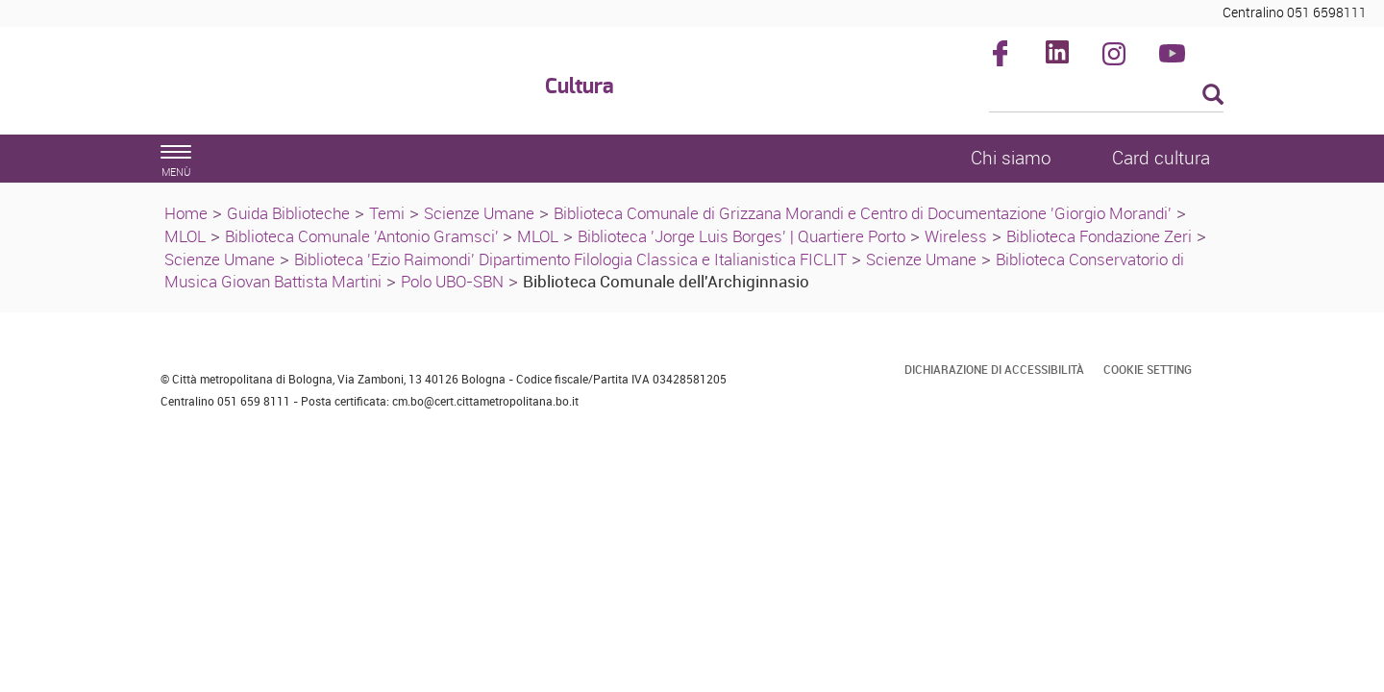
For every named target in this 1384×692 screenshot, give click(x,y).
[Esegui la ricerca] (1212, 95)
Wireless (956, 236)
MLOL (185, 236)
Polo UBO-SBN (452, 281)
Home (186, 213)
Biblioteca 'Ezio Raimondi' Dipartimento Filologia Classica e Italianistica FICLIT (570, 259)
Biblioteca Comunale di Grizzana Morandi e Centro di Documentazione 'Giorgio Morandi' (863, 213)
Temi (387, 213)
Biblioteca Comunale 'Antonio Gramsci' (364, 236)
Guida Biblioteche (288, 213)
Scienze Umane (479, 213)
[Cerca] (1106, 96)
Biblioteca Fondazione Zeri (1099, 236)
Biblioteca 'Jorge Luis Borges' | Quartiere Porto (741, 236)
